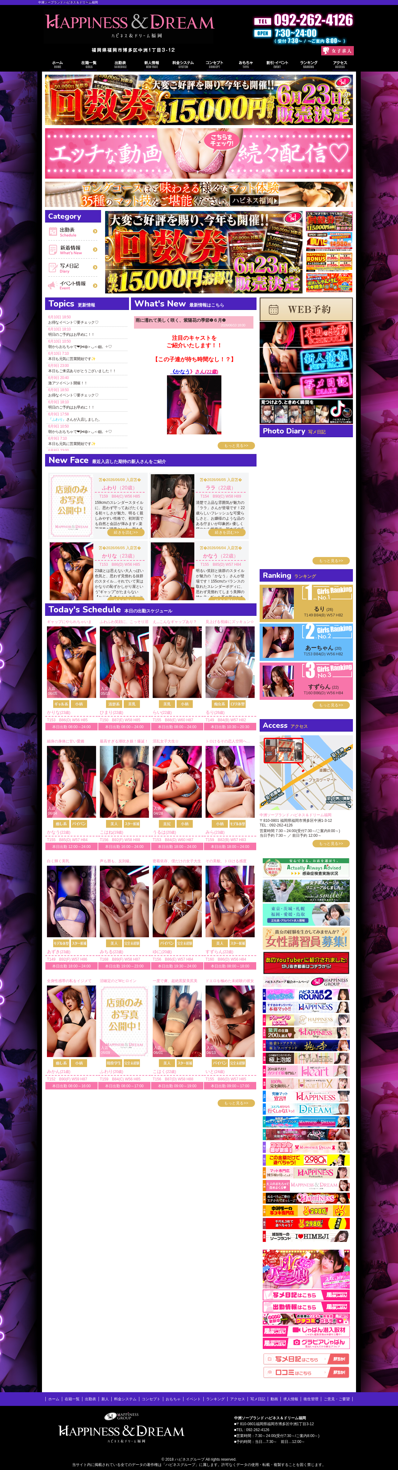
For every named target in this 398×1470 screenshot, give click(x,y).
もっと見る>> (236, 445)
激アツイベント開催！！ (68, 383)
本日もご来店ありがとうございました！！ (82, 371)
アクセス (340, 65)
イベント (73, 286)
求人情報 (290, 1399)
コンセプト (214, 65)
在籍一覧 (89, 65)
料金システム (183, 65)
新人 (105, 1399)
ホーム (57, 65)
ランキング (309, 65)
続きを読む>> (126, 532)
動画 (274, 1399)
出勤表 (120, 65)
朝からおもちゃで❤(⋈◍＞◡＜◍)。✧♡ (80, 346)
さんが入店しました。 (75, 419)
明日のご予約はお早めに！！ (71, 334)
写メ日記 (73, 268)
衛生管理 (310, 1399)
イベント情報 (277, 65)
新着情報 (73, 250)
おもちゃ (246, 65)
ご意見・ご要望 (337, 1399)
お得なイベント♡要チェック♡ (73, 322)
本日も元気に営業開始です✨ (72, 359)
